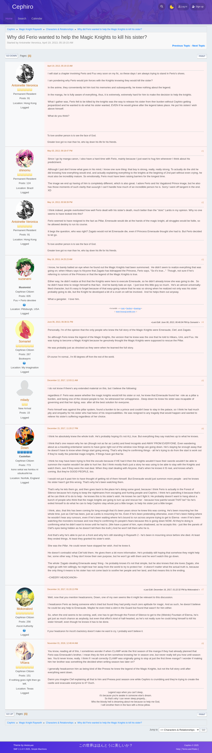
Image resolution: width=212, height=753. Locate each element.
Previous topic (181, 45)
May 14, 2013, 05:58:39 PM (59, 202)
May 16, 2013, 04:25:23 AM (59, 259)
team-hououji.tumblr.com (125, 312)
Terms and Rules (189, 749)
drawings (137, 308)
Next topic (198, 45)
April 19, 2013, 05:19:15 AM (59, 66)
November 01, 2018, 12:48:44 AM (62, 643)
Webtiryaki (29, 745)
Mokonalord (25, 608)
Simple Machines (39, 749)
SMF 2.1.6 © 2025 (21, 749)
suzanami (24, 278)
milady (24, 399)
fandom (129, 308)
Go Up (9, 714)
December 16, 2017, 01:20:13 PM (62, 589)
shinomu (24, 170)
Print (202, 56)
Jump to (154, 729)
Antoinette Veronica (25, 85)
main (123, 308)
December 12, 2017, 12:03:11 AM (62, 380)
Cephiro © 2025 (191, 745)
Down (25, 447)
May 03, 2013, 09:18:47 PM (59, 151)
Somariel (25, 341)
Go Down (11, 56)
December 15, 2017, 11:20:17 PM (62, 428)
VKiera (24, 662)
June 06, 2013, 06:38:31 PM (60, 322)
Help (178, 749)
